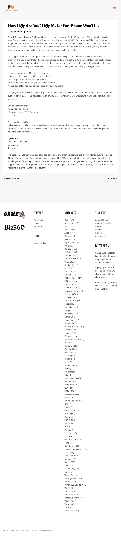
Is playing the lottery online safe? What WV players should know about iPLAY (105, 273)
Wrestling (68, 501)
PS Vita (67, 414)
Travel (67, 472)
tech (66, 466)
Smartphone (70, 446)
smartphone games (73, 449)
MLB (66, 375)
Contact (37, 223)
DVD (66, 268)
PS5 (66, 427)
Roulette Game (71, 440)
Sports (67, 462)
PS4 (66, 424)
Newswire (69, 394)
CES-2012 (69, 252)
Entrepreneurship (72, 291)
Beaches (68, 236)
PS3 (66, 420)
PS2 (66, 417)
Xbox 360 (68, 508)
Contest (68, 256)
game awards (70, 320)
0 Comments (13, 32)
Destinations (70, 265)
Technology (69, 469)
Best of (67, 240)
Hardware (69, 346)
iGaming (68, 349)
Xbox (66, 504)
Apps (66, 233)
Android (68, 230)
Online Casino (70, 401)
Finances (68, 298)
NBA (66, 388)
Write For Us (40, 227)
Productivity (69, 411)
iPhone (67, 356)
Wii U (66, 491)
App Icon (11, 148)
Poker (67, 407)
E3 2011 (68, 275)
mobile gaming (71, 378)
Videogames (70, 479)
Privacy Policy (40, 243)
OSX (66, 404)
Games (67, 330)
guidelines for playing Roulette (74, 341)
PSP (66, 430)
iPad (66, 353)
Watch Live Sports (72, 485)
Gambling (68, 314)
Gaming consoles (72, 336)
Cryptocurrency (71, 259)
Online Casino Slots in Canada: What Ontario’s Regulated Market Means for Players (105, 258)
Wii (65, 488)
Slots (66, 443)
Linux (66, 362)
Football (68, 304)
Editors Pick (69, 281)
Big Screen (69, 243)
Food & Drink (70, 301)
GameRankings (71, 327)
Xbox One (68, 511)
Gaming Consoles (103, 223)
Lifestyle (68, 359)
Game (67, 317)
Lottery (67, 369)
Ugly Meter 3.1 (14, 139)
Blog (23, 32)
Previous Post (11, 179)
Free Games (70, 307)
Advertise (38, 220)
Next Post (112, 179)
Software (68, 459)
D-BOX (67, 262)
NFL (66, 398)
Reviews (68, 433)
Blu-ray (67, 249)
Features (68, 294)
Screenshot (13, 145)
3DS (66, 220)
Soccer (67, 453)
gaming (67, 333)
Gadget (67, 311)
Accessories (70, 223)
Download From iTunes (18, 142)
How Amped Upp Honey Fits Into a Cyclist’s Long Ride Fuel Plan (106, 286)
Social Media (70, 456)
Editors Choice (71, 278)
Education (68, 285)
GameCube (69, 323)
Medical (68, 372)
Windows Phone (71, 498)
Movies (67, 382)
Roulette (68, 437)
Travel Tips (69, 475)
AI (65, 227)
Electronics (69, 288)
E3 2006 (68, 272)
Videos (67, 482)
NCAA (66, 391)
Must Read (69, 385)
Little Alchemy (70, 366)
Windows (68, 495)
